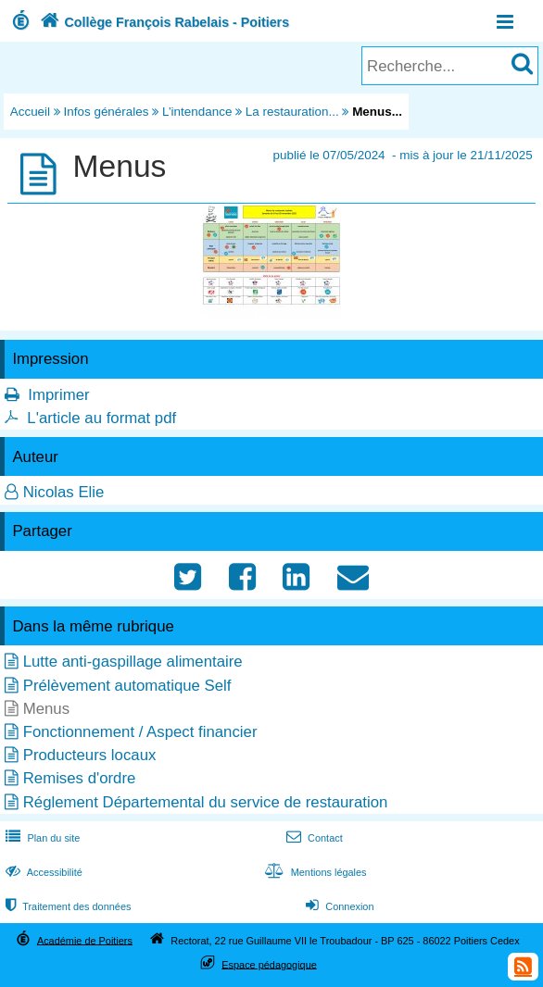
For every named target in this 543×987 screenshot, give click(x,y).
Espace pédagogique (269, 963)
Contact (313, 837)
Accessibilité (42, 872)
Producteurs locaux (90, 755)
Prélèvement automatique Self (127, 685)
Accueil (30, 112)
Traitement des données (66, 906)
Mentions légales (313, 872)
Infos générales (106, 112)
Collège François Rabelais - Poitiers (162, 22)
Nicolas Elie (64, 492)
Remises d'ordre (79, 778)
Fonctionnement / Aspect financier (140, 732)
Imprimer (58, 395)
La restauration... (292, 112)
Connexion (337, 906)
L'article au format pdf (101, 418)
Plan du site (41, 837)
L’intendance (197, 112)
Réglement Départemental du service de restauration (205, 802)
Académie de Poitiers (85, 939)
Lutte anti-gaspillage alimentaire (133, 661)
